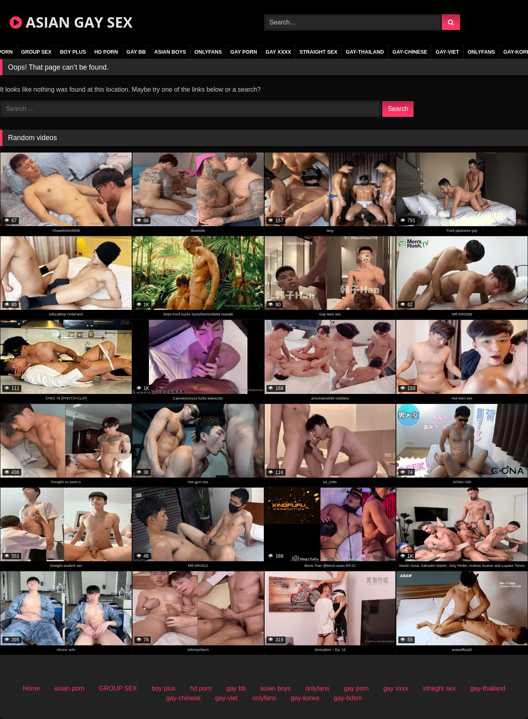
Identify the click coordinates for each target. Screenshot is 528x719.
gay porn (243, 52)
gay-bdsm (348, 698)
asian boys (170, 52)
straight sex (318, 52)
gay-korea (305, 698)
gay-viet (447, 52)
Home (31, 688)
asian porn (69, 688)
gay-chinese (409, 52)
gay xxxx (278, 52)
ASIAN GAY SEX (71, 22)
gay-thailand (365, 52)
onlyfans (208, 52)
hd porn (106, 52)
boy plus (73, 52)
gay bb (136, 52)
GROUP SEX (36, 52)
